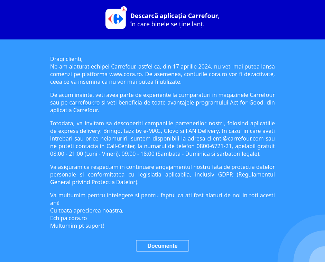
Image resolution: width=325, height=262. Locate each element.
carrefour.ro (84, 102)
